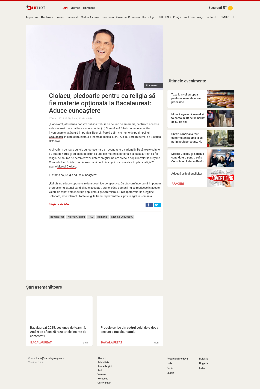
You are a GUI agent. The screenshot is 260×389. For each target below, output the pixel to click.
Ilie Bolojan (149, 17)
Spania (170, 373)
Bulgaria (203, 358)
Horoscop (89, 8)
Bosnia (59, 17)
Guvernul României (128, 17)
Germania (108, 17)
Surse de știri (105, 366)
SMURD (225, 17)
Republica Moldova (177, 358)
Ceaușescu (56, 137)
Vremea (75, 8)
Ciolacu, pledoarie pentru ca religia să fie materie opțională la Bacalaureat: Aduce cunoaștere (102, 103)
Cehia (170, 368)
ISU (161, 17)
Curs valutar (104, 382)
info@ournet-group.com (50, 358)
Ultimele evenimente (186, 81)
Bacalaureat (57, 216)
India (202, 368)
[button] (149, 205)
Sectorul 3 (212, 17)
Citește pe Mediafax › (59, 204)
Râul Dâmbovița (193, 17)
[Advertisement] (105, 247)
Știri (65, 8)
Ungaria (203, 363)
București (215, 8)
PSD (168, 17)
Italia (169, 363)
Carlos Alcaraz (90, 17)
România (146, 196)
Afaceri (178, 183)
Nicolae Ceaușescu (122, 216)
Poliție (177, 17)
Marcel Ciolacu (66, 166)
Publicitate (103, 362)
